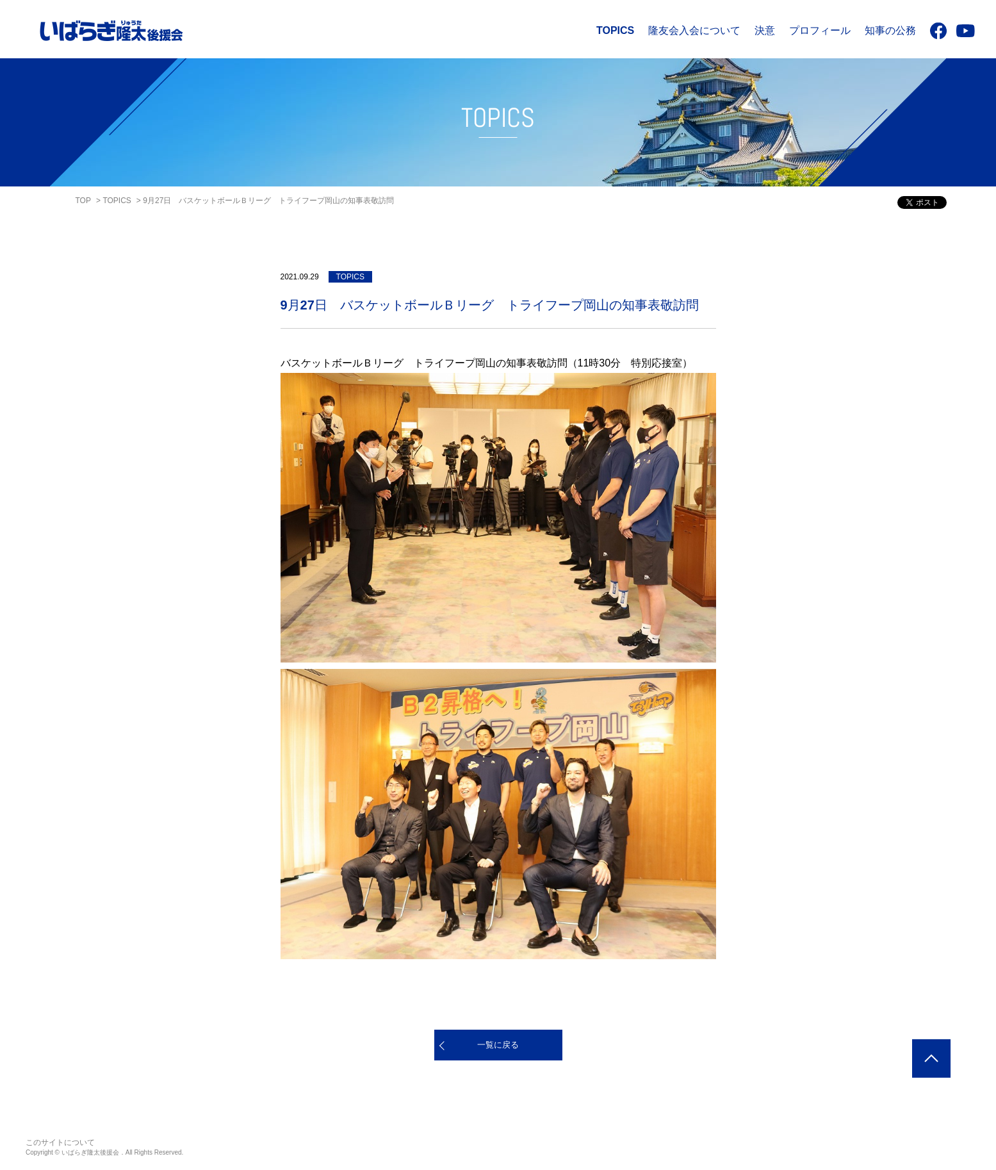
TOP (83, 200)
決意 (765, 30)
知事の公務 (890, 30)
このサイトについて (60, 1142)
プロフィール (820, 30)
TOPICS (615, 30)
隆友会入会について (694, 30)
